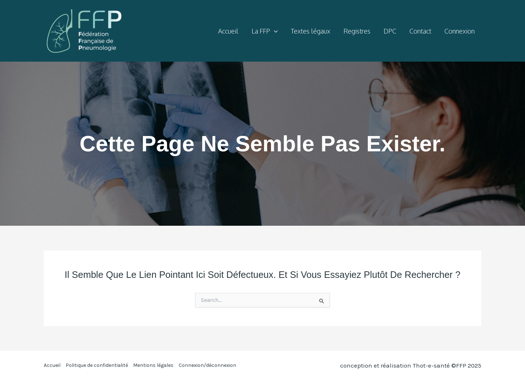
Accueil (52, 365)
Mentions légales (153, 365)
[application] (274, 31)
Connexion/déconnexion (207, 365)
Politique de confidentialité (97, 365)
